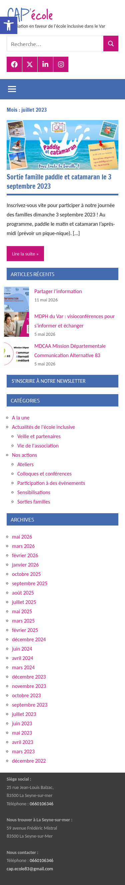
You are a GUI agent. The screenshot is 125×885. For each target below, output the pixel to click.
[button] (8, 25)
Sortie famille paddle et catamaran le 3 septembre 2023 (59, 181)
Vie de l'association (38, 445)
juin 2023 (22, 723)
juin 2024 (22, 649)
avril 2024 (22, 658)
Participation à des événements (51, 483)
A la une (21, 417)
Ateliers (25, 464)
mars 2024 (23, 667)
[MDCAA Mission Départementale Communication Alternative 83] (16, 353)
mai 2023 (22, 733)
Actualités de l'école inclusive (43, 427)
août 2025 (23, 593)
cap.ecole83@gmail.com (30, 869)
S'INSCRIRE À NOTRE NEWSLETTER (49, 381)
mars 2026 (23, 546)
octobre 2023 (26, 695)
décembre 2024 (29, 639)
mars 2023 (23, 751)
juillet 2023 (24, 714)
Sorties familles (33, 502)
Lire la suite (23, 254)
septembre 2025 (29, 583)
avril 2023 (22, 742)
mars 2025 (23, 621)
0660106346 (41, 804)
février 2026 (25, 555)
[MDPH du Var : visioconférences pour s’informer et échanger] (16, 324)
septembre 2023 (29, 705)
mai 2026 (22, 537)
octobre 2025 (26, 574)
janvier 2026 (25, 565)
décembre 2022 (29, 761)
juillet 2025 (24, 602)
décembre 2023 (29, 677)
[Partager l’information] (16, 299)
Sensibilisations (33, 492)
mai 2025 (22, 611)
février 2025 (25, 630)
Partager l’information (58, 291)
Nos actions (24, 455)
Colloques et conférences (44, 474)
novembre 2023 (29, 686)
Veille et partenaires (39, 436)
